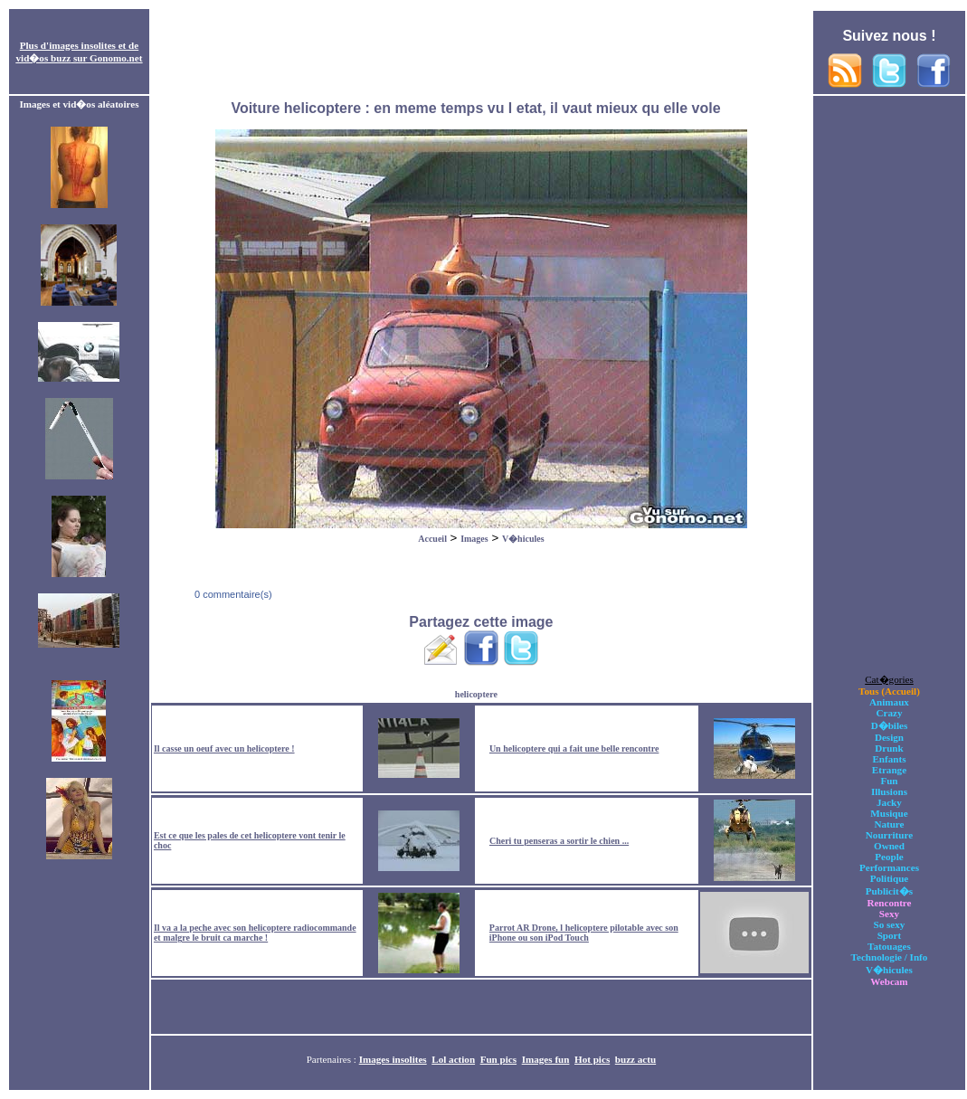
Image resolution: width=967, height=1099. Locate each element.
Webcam (888, 981)
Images (474, 539)
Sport (889, 935)
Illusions (889, 791)
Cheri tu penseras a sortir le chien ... (559, 841)
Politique (889, 878)
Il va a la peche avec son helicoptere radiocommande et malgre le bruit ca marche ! (255, 933)
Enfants (888, 758)
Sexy (889, 913)
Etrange (889, 769)
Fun (888, 780)
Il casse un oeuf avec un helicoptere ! (224, 748)
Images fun (546, 1059)
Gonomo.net (116, 57)
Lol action (453, 1059)
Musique (888, 813)
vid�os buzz (43, 57)
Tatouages (889, 946)
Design (889, 737)
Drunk (889, 748)
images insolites (82, 45)
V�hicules (523, 539)
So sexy (889, 924)
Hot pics (592, 1059)
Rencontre (889, 902)
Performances (889, 867)
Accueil (432, 539)
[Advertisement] (481, 52)
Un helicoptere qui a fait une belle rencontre (574, 748)
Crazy (889, 712)
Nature (889, 824)
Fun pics (498, 1059)
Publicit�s (889, 891)
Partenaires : (333, 1059)
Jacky (889, 802)
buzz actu (635, 1059)
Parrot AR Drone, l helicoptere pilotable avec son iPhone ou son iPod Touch (583, 933)
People (889, 856)
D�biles (889, 725)
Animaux (889, 701)
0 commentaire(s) (232, 594)
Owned (889, 845)
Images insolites (393, 1059)
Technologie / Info (889, 957)
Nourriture (889, 834)
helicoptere (476, 694)
